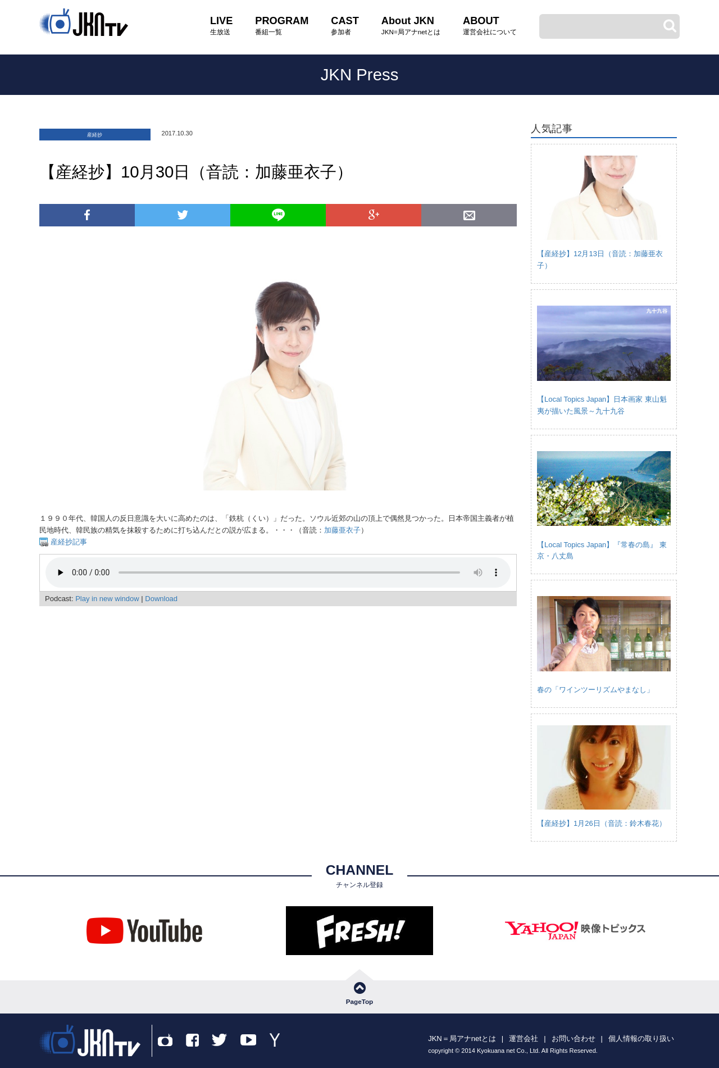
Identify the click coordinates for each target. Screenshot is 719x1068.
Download (161, 598)
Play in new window (107, 598)
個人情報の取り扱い (641, 1038)
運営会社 (523, 1038)
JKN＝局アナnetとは (462, 1038)
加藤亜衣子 (342, 530)
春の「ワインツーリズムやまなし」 (595, 689)
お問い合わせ (573, 1038)
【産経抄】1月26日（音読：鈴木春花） (601, 823)
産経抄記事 (67, 542)
